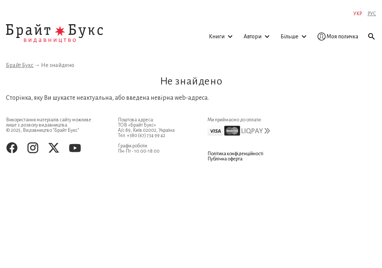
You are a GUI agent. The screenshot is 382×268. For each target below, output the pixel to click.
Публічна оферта (224, 159)
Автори (258, 36)
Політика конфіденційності (235, 153)
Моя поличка (337, 36)
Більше (295, 36)
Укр (357, 13)
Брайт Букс (20, 65)
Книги (222, 36)
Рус (371, 13)
